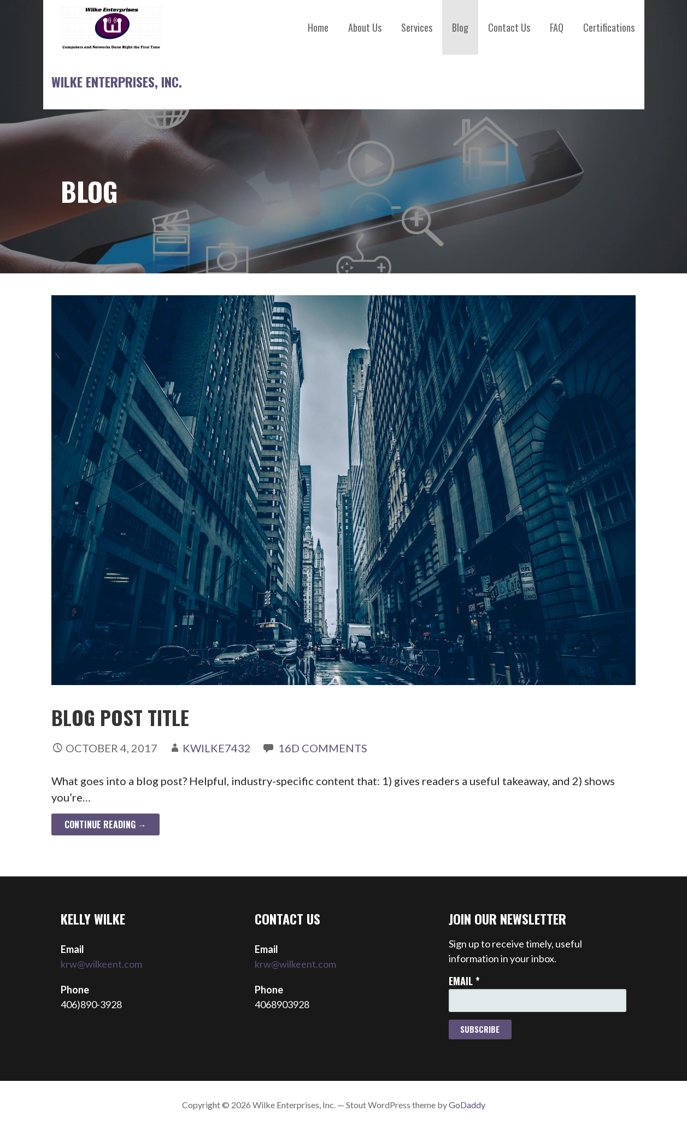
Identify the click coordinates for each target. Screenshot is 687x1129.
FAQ (556, 27)
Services (416, 27)
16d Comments (322, 747)
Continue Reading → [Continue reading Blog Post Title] (105, 824)
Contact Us (509, 27)
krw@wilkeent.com (101, 964)
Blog (460, 27)
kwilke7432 (217, 747)
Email (464, 981)
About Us (364, 27)
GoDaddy (467, 1104)
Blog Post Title (120, 717)
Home (318, 27)
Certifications (609, 27)
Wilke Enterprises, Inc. (116, 81)
